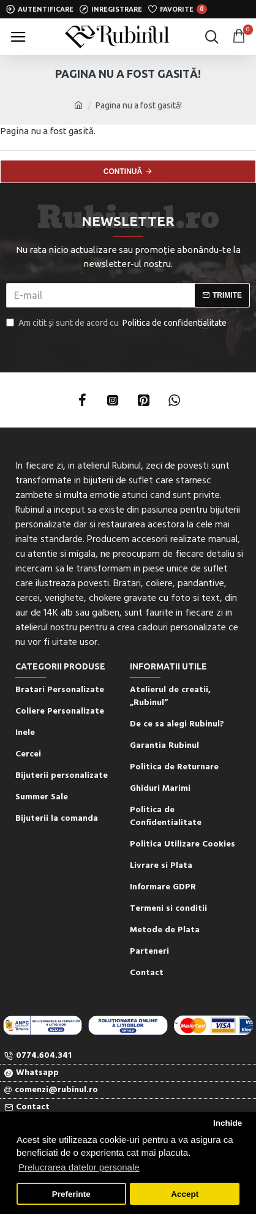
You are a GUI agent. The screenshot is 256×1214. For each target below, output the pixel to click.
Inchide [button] (227, 1123)
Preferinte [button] (71, 1194)
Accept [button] (184, 1194)
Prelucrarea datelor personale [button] (79, 1167)
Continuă (123, 171)
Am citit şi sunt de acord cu (117, 323)
